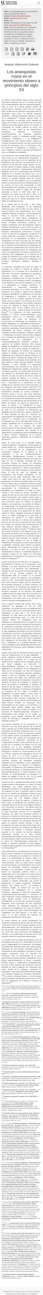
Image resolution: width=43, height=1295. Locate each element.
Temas (30, 1291)
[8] (8, 418)
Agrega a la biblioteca (29, 1294)
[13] (17, 720)
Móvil (19, 1294)
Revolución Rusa (16, 18)
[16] (3, 975)
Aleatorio (6, 1291)
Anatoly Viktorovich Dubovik (20, 16)
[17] (11, 982)
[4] (38, 357)
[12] (18, 558)
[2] (40, 138)
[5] (37, 386)
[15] (25, 885)
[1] (17, 117)
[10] (23, 517)
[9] (10, 438)
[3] (7, 311)
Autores (24, 1291)
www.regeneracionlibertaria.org (20, 25)
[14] (15, 847)
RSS (12, 1291)
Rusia (25, 18)
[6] (32, 404)
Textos (18, 1291)
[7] (40, 411)
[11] (28, 528)
